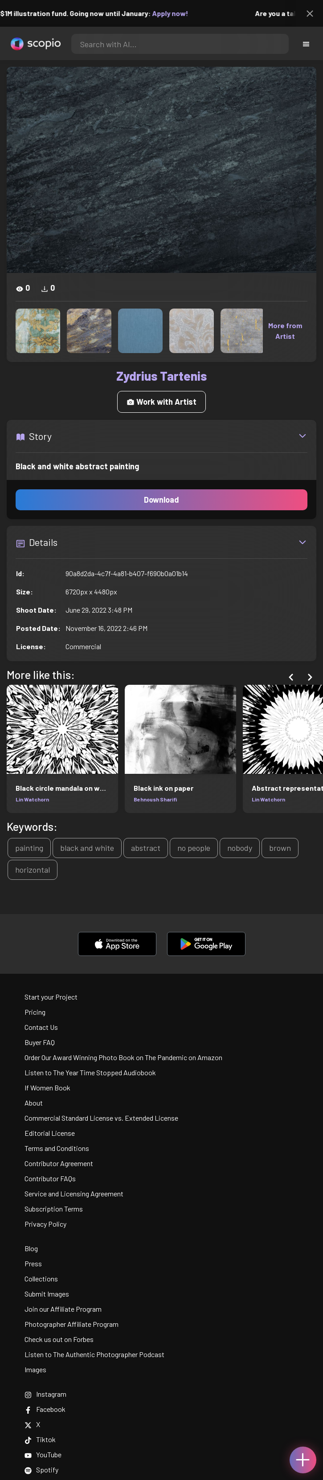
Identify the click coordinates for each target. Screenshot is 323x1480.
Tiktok (40, 1439)
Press (33, 1263)
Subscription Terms (54, 1208)
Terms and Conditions (57, 1148)
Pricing (35, 1012)
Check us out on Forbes (59, 1339)
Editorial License (50, 1133)
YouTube (43, 1454)
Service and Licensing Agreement (74, 1193)
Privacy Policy (45, 1224)
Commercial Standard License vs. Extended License (101, 1118)
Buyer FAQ (40, 1042)
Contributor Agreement (59, 1163)
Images (35, 1369)
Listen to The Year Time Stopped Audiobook (90, 1072)
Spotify (41, 1469)
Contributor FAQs (50, 1178)
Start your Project (51, 996)
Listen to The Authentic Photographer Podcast (94, 1354)
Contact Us (41, 1027)
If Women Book (47, 1087)
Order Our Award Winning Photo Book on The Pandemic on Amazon (123, 1057)
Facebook (45, 1409)
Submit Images (47, 1293)
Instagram (45, 1394)
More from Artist (285, 330)
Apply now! (176, 13)
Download (161, 499)
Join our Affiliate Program (63, 1309)
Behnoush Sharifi (155, 799)
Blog (31, 1248)
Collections (41, 1278)
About (34, 1102)
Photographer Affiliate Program (72, 1324)
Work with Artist (161, 402)
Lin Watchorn (32, 799)
